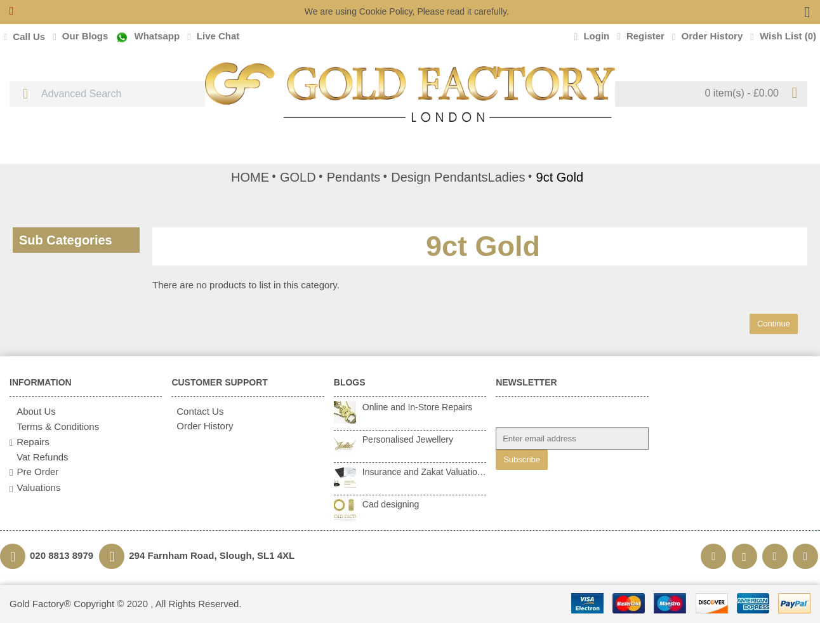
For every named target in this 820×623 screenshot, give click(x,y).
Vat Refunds (39, 457)
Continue (773, 323)
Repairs (30, 442)
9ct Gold (559, 177)
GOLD (298, 177)
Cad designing (391, 504)
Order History (202, 425)
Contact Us (197, 411)
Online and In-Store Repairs (417, 407)
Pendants (354, 177)
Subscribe (521, 459)
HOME (250, 177)
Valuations (35, 487)
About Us (33, 411)
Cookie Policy (386, 11)
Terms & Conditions (54, 426)
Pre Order (34, 472)
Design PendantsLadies (458, 177)
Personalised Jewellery (407, 439)
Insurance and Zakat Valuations (424, 472)
